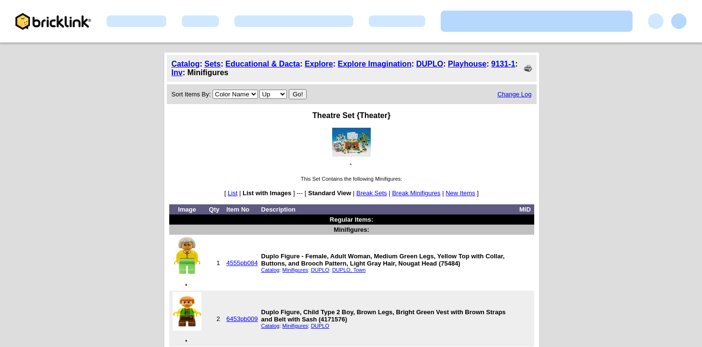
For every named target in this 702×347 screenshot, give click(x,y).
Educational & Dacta (263, 64)
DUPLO (429, 64)
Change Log (515, 94)
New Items (460, 193)
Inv (177, 72)
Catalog (186, 64)
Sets (212, 64)
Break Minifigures (416, 193)
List (232, 193)
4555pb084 (242, 263)
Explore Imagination (374, 64)
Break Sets (371, 193)
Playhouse (467, 64)
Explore (319, 64)
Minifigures (295, 270)
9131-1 (503, 64)
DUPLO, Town (349, 270)
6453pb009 (242, 318)
